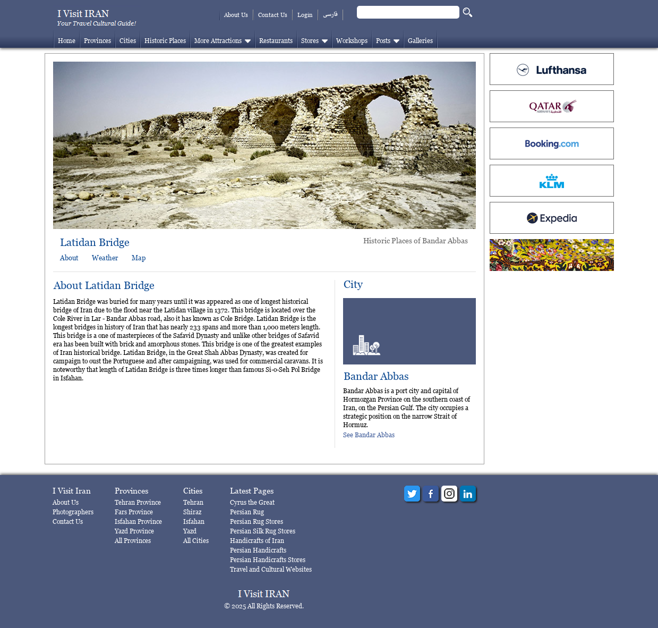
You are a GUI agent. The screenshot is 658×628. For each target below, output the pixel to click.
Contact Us (272, 15)
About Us (236, 15)
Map (139, 257)
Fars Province (134, 512)
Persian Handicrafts (258, 550)
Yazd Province (134, 531)
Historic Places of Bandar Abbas (415, 240)
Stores (310, 41)
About (69, 257)
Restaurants (276, 41)
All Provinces (133, 541)
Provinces (97, 41)
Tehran (193, 502)
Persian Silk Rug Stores (262, 531)
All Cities (196, 541)
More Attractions (218, 41)
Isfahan (193, 521)
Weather (105, 257)
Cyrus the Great (252, 502)
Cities (127, 41)
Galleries (420, 41)
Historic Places (165, 41)
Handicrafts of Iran (257, 541)
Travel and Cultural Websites (271, 569)
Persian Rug (247, 512)
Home (66, 41)
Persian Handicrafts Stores (267, 560)
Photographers (73, 512)
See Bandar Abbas (369, 435)
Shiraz (192, 512)
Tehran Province (138, 502)
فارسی (330, 15)
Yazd (189, 531)
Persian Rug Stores (256, 521)
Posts (383, 41)
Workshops (352, 41)
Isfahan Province (138, 521)
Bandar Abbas (376, 376)
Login (305, 15)
